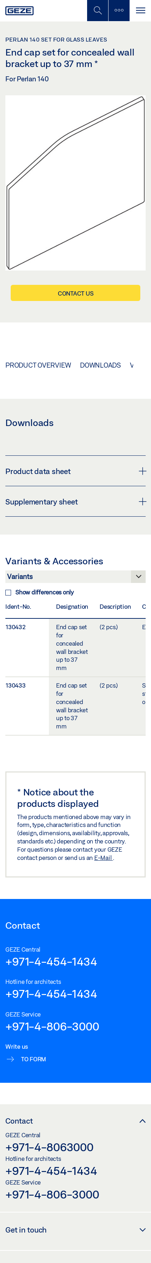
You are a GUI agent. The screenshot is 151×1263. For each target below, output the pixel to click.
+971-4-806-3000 (52, 1026)
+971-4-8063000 (49, 1146)
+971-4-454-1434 (51, 961)
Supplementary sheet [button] (75, 501)
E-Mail (103, 857)
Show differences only (39, 592)
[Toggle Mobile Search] (97, 10)
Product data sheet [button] (75, 471)
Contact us (76, 293)
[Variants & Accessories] (75, 578)
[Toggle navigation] (140, 10)
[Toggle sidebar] (119, 10)
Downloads (100, 365)
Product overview (38, 365)
